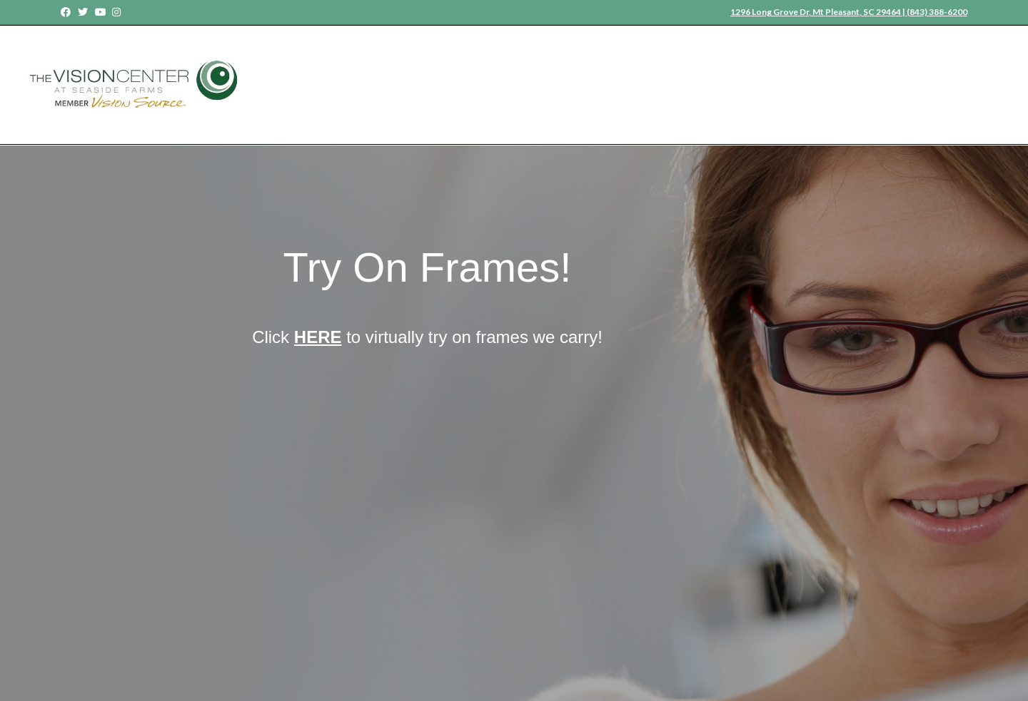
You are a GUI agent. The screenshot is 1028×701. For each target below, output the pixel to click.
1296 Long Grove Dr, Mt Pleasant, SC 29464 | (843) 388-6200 (848, 11)
